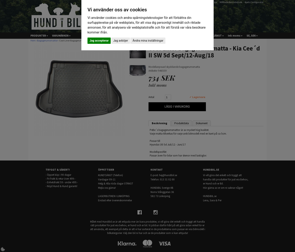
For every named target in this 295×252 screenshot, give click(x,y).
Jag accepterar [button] (99, 40)
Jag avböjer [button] (120, 40)
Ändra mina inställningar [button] (147, 40)
